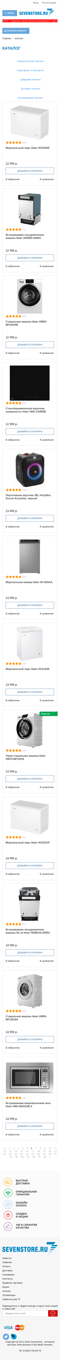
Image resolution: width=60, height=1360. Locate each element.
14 (16, 1151)
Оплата (6, 1266)
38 (45, 1156)
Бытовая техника (30, 88)
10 (50, 1148)
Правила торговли (12, 1282)
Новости (6, 1258)
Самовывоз (8, 1274)
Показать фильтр (15, 30)
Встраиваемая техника (30, 97)
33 (16, 1156)
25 (21, 1154)
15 (21, 1151)
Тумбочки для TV (11, 1299)
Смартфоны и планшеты (30, 70)
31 (55, 1154)
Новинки (7, 1262)
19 (44, 1151)
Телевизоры (8, 1295)
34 (22, 1156)
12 (4, 1151)
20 (50, 1151)
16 (27, 1151)
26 (27, 1154)
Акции (5, 1286)
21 (55, 1151)
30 (50, 1154)
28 (38, 1154)
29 (44, 1154)
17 (33, 1151)
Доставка (7, 1270)
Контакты (7, 1278)
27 (33, 1154)
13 (10, 1151)
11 (55, 1148)
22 (4, 1154)
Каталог (6, 1290)
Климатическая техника (30, 61)
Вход (35, 3)
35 (28, 1156)
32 (11, 1156)
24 (16, 1154)
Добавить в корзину (29, 170)
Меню (9, 13)
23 (10, 1154)
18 (38, 1151)
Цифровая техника (30, 79)
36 (33, 1156)
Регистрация (49, 3)
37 (39, 1156)
